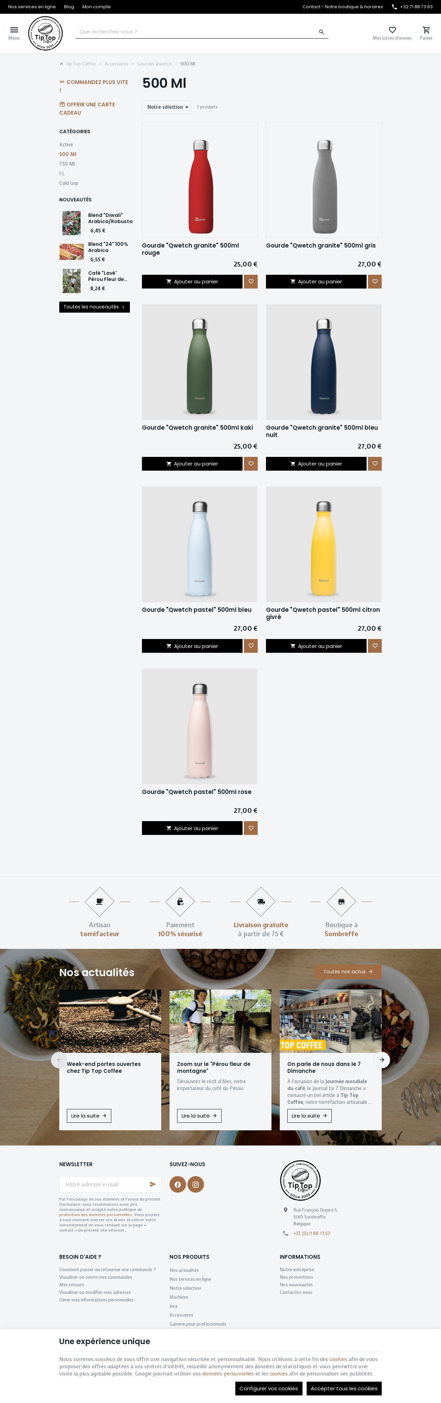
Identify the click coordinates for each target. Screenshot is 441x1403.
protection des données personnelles (95, 1214)
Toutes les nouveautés (94, 307)
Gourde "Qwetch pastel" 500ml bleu (197, 610)
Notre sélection (185, 1288)
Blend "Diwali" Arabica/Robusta (110, 218)
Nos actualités (97, 972)
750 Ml (67, 163)
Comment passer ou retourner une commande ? (107, 1270)
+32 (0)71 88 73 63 (312, 1233)
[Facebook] (178, 1184)
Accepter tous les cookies (344, 1388)
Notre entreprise (297, 1270)
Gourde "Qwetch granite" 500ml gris (321, 245)
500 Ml (67, 154)
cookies (338, 1359)
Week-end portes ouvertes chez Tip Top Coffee (104, 1068)
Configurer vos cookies (268, 1388)
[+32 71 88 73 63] (412, 7)
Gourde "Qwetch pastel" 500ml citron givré (323, 613)
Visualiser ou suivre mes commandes (95, 1277)
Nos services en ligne (190, 1279)
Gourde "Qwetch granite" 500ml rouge (190, 249)
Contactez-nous (296, 1292)
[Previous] (59, 1060)
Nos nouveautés (296, 1285)
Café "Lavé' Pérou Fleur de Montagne (106, 279)
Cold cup (68, 183)
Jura (173, 1306)
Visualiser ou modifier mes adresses (95, 1292)
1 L (62, 173)
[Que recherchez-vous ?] (201, 32)
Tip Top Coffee (77, 64)
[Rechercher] (321, 32)
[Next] (381, 1060)
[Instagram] (195, 1184)
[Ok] (153, 1184)
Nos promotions (296, 1277)
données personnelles (228, 1373)
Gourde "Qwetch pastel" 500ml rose (197, 792)
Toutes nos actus (344, 971)
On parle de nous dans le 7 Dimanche (324, 1068)
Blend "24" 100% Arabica (108, 247)
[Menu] (14, 33)
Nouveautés (75, 199)
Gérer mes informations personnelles (96, 1300)
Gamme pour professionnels (198, 1324)
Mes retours (71, 1285)
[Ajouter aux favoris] (251, 282)
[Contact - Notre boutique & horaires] (342, 7)
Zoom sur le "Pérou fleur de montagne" (213, 1068)
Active (66, 144)
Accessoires (117, 64)
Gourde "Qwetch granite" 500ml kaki (197, 427)
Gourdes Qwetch (154, 64)
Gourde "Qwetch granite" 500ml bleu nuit (322, 431)
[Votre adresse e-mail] (110, 1184)
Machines (179, 1297)
